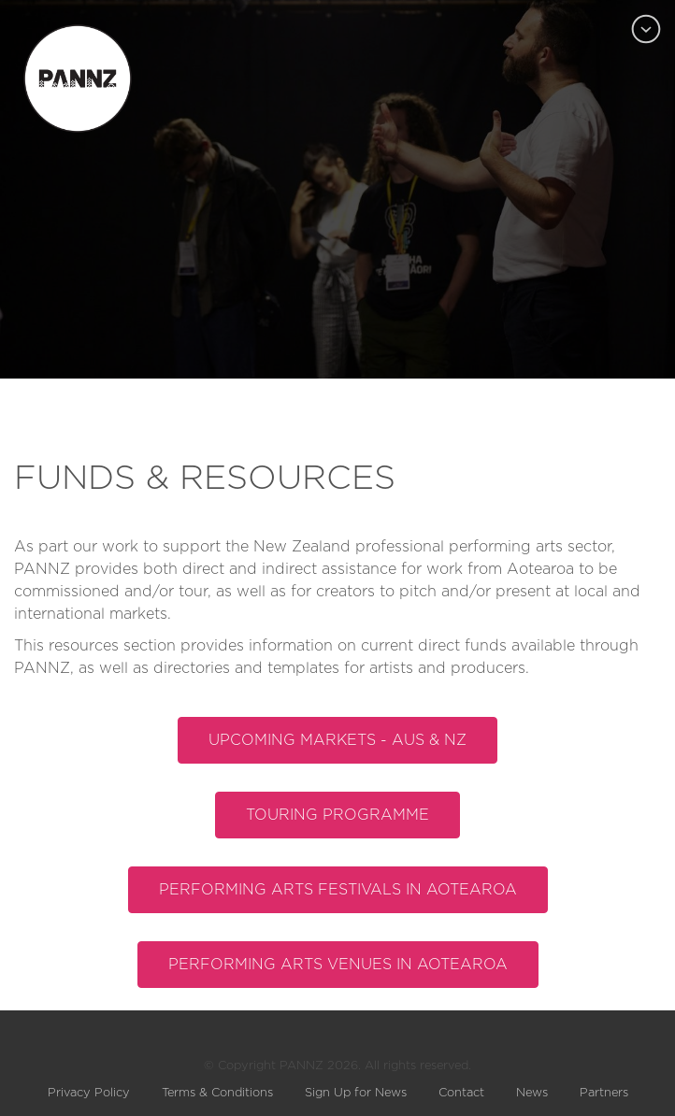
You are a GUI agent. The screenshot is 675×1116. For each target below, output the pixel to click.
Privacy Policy (89, 1093)
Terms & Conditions (217, 1093)
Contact (461, 1093)
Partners (604, 1093)
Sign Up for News (356, 1093)
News (532, 1093)
